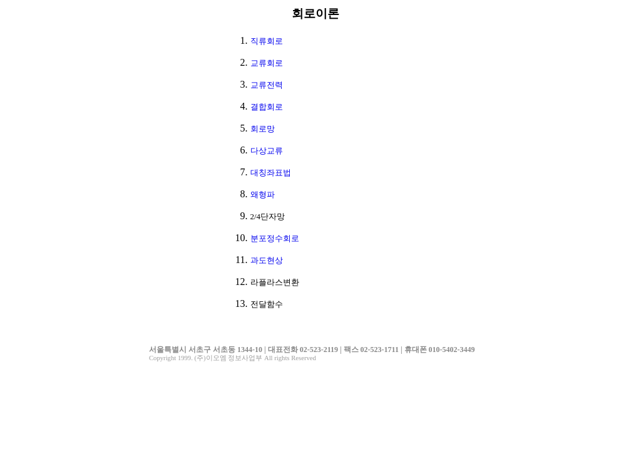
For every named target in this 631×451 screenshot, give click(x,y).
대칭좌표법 (270, 172)
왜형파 (262, 194)
